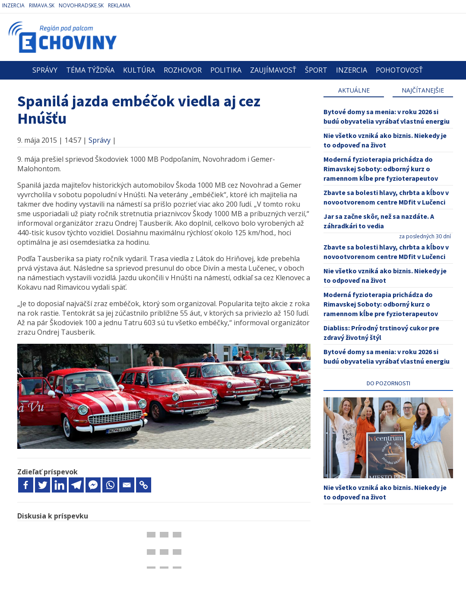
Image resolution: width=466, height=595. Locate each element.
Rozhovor (183, 70)
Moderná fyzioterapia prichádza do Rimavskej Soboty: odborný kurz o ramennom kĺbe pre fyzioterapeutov (380, 168)
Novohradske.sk (81, 5)
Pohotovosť (399, 70)
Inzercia (13, 5)
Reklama (119, 5)
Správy (44, 70)
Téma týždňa (90, 70)
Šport (316, 70)
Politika (225, 70)
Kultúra (139, 70)
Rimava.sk (41, 5)
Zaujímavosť (273, 70)
